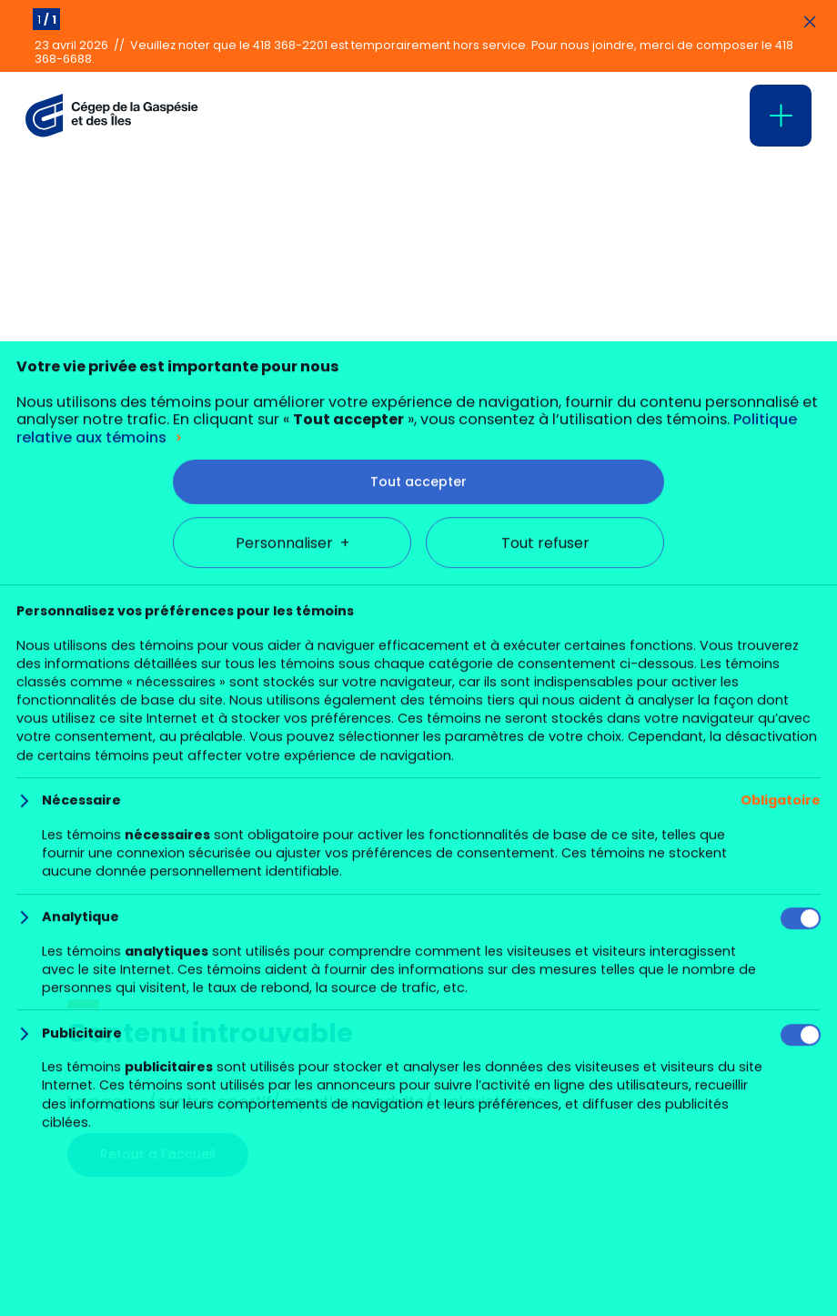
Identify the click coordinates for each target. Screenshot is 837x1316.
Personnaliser (292, 1212)
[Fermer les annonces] (810, 23)
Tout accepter (418, 1151)
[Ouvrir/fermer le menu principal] (781, 116)
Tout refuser (545, 1212)
